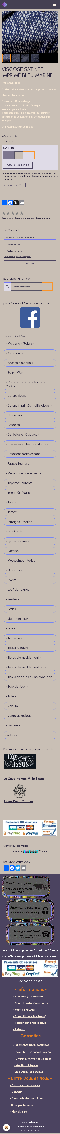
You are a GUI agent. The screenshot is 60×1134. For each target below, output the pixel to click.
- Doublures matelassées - (23, 454)
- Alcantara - (14, 353)
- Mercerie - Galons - (20, 343)
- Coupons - (13, 425)
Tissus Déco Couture (18, 801)
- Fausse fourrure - (18, 463)
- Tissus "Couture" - (18, 648)
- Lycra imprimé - (17, 541)
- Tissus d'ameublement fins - (26, 667)
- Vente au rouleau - (19, 716)
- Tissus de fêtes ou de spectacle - (30, 677)
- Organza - (13, 570)
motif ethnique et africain (13, 185)
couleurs (11, 735)
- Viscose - (12, 725)
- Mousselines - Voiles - (21, 560)
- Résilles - (12, 599)
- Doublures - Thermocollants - (26, 444)
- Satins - (11, 609)
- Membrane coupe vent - (23, 473)
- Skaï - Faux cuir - (17, 619)
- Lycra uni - (13, 551)
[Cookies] (6, 1127)
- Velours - (12, 706)
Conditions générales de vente (30, 1126)
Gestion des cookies (30, 1130)
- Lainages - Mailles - (19, 522)
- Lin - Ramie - (15, 531)
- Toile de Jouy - (16, 686)
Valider (30, 263)
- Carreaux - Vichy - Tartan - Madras (25, 384)
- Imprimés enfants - (19, 483)
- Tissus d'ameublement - (23, 657)
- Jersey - (12, 512)
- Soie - (10, 628)
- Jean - (10, 502)
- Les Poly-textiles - (18, 589)
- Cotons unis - (15, 415)
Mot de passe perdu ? (23, 257)
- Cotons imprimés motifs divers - (28, 405)
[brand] (5, 4)
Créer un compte (9, 257)
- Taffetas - (13, 638)
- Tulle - (10, 696)
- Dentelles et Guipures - (22, 434)
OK (47, 286)
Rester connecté (14, 251)
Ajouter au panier (18, 165)
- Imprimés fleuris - (18, 492)
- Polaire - (12, 580)
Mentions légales (30, 1122)
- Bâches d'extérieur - (20, 363)
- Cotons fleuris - (16, 396)
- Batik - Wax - (15, 372)
